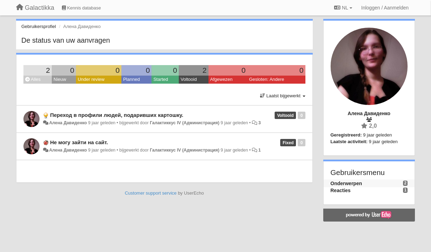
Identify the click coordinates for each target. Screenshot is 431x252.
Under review (91, 79)
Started (160, 79)
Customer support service (151, 193)
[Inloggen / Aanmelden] (385, 8)
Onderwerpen (346, 183)
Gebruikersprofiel (38, 26)
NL (343, 7)
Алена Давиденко (68, 122)
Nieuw (60, 79)
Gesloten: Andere (266, 79)
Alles (33, 79)
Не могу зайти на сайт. (79, 142)
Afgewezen (221, 79)
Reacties (341, 190)
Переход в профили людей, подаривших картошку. (116, 115)
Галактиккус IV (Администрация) (184, 122)
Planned (131, 79)
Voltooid (189, 79)
